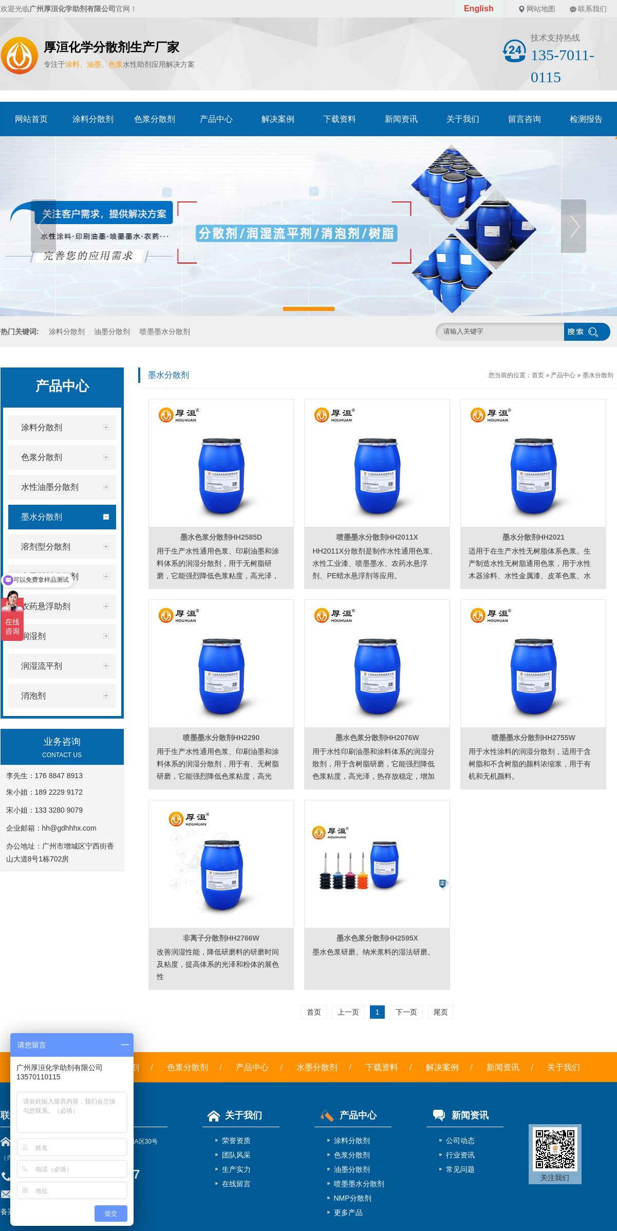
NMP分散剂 (352, 1198)
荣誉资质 (236, 1140)
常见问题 (460, 1169)
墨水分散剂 (598, 375)
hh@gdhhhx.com (69, 828)
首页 (538, 375)
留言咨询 (524, 119)
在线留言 (236, 1184)
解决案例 (277, 119)
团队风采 (236, 1155)
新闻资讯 (401, 119)
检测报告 (586, 119)
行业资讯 (460, 1155)
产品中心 (216, 119)
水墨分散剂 (317, 1067)
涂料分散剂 (93, 119)
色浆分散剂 (154, 119)
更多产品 (348, 1212)
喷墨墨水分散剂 (165, 331)
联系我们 (592, 9)
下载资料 (339, 119)
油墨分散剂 (112, 331)
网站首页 (31, 119)
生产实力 (236, 1169)
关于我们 (462, 119)
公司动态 (460, 1140)
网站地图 (541, 9)
